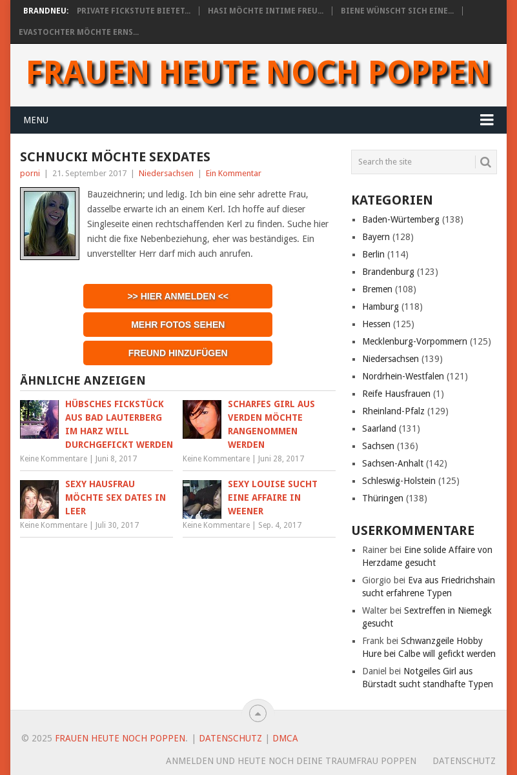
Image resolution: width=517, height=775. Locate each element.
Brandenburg (388, 272)
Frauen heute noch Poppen (258, 73)
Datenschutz (230, 738)
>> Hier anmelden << (177, 296)
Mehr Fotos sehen (178, 324)
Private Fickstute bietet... (133, 10)
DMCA (285, 738)
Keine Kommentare (53, 458)
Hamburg (380, 306)
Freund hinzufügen (178, 353)
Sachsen (378, 446)
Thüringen (382, 498)
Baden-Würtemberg (401, 219)
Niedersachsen (166, 173)
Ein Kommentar (233, 173)
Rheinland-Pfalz (393, 411)
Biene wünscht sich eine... (397, 10)
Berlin (373, 254)
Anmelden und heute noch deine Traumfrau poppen (291, 761)
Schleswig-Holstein (399, 481)
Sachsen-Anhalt (392, 463)
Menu (35, 120)
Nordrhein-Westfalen (403, 376)
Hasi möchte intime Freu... (265, 10)
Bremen (377, 289)
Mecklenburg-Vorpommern (414, 341)
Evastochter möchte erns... (79, 32)
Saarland (379, 428)
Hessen (376, 324)
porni (30, 173)
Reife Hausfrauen (396, 393)
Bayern (376, 237)
